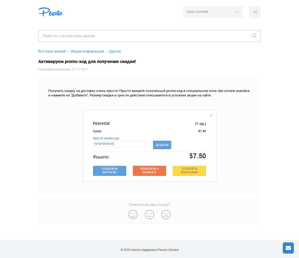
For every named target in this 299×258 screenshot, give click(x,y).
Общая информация (87, 51)
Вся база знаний (52, 51)
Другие (115, 51)
